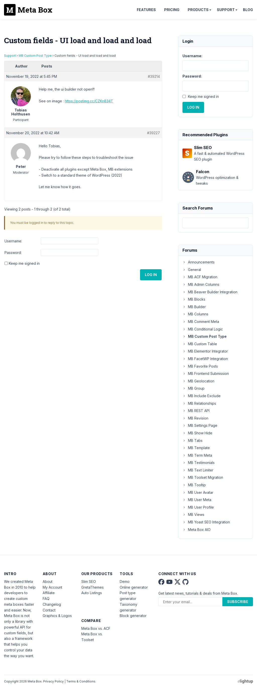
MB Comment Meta (200, 321)
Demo (125, 581)
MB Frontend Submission (205, 373)
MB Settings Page (199, 425)
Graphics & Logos (57, 615)
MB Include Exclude (201, 396)
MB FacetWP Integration (205, 359)
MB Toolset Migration (202, 477)
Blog (248, 10)
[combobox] (215, 223)
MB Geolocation (198, 381)
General (191, 269)
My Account (52, 587)
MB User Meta (196, 500)
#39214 (154, 76)
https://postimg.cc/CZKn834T (89, 101)
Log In (151, 274)
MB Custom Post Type (35, 55)
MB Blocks (193, 299)
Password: (13, 252)
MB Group (193, 388)
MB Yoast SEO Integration (206, 522)
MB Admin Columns (200, 284)
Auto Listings (91, 593)
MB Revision (195, 418)
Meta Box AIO (196, 529)
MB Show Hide (197, 433)
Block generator (133, 615)
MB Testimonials (198, 462)
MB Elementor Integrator (205, 351)
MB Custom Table (199, 344)
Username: (13, 241)
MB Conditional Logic (202, 329)
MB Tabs (192, 440)
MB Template (196, 448)
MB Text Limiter (197, 470)
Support (226, 10)
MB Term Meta (197, 455)
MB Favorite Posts (200, 366)
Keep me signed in (24, 263)
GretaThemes (92, 587)
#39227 (153, 133)
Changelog (52, 604)
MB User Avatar (197, 492)
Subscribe (237, 601)
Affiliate (49, 593)
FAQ (46, 598)
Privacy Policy (53, 681)
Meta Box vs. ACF (95, 628)
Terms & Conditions (80, 681)
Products (198, 10)
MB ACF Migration (199, 277)
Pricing (171, 10)
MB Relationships (199, 403)
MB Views (193, 514)
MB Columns (195, 314)
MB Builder (194, 307)
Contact (49, 610)
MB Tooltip (194, 485)
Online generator (134, 587)
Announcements (198, 262)
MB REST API (196, 410)
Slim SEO (88, 581)
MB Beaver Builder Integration (209, 292)
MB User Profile (198, 507)
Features (146, 10)
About (47, 581)
